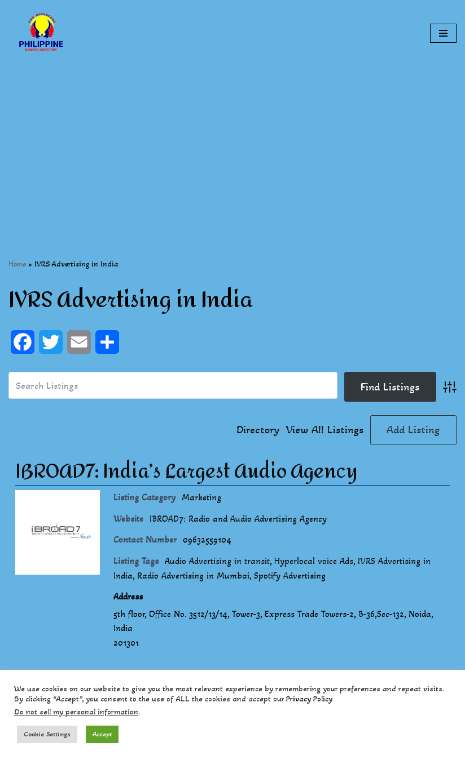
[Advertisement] (232, 145)
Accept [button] (102, 734)
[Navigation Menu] (443, 33)
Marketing (201, 497)
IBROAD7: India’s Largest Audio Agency (186, 471)
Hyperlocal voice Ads (313, 560)
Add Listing (413, 430)
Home (17, 264)
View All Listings (324, 430)
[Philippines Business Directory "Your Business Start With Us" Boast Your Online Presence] (42, 33)
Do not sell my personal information (76, 712)
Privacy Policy (309, 699)
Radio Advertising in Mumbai (193, 575)
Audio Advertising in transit (217, 560)
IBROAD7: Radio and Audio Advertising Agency (238, 518)
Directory (257, 430)
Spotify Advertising (290, 575)
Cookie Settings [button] (47, 734)
